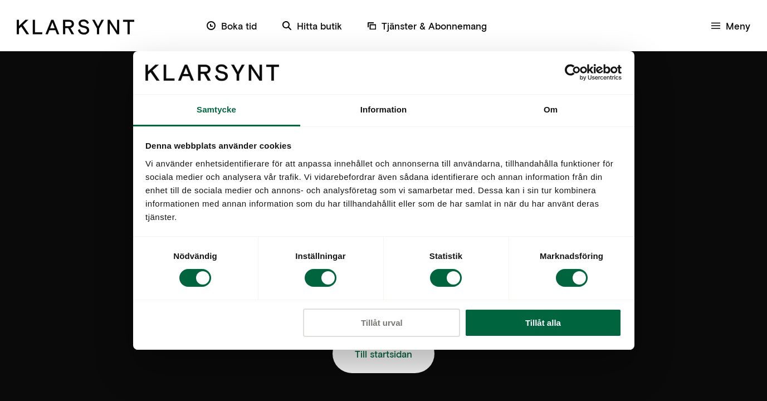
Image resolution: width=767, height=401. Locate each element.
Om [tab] (551, 109)
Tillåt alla (543, 322)
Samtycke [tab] (216, 109)
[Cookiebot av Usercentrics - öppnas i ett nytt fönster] (573, 72)
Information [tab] (383, 109)
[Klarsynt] (75, 25)
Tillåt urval (382, 322)
